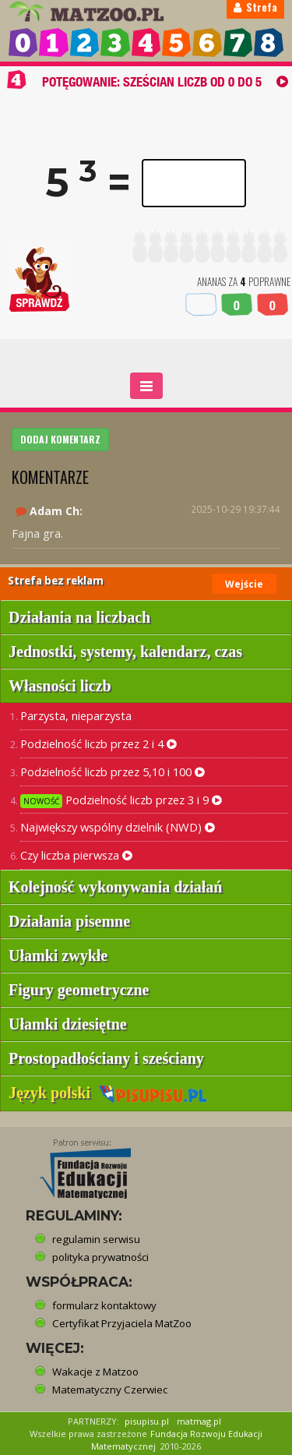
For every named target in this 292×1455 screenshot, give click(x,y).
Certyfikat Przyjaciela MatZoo (122, 1323)
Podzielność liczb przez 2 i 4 (98, 743)
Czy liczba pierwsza (76, 855)
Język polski (108, 1092)
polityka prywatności (100, 1257)
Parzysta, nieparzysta (76, 715)
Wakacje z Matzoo (95, 1372)
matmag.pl (199, 1421)
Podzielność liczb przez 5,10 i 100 (112, 771)
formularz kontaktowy (104, 1305)
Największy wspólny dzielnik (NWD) (117, 827)
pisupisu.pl (147, 1421)
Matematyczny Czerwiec (109, 1390)
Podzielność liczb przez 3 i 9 (121, 800)
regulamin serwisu (96, 1239)
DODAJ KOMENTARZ (60, 439)
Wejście (244, 584)
